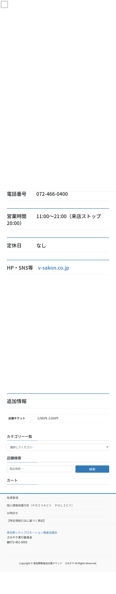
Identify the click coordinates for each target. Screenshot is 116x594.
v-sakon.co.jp (53, 267)
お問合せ (12, 513)
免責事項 (12, 498)
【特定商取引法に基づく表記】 (26, 521)
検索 (92, 469)
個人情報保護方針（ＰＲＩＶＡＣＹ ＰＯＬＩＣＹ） (40, 505)
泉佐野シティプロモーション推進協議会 (32, 532)
